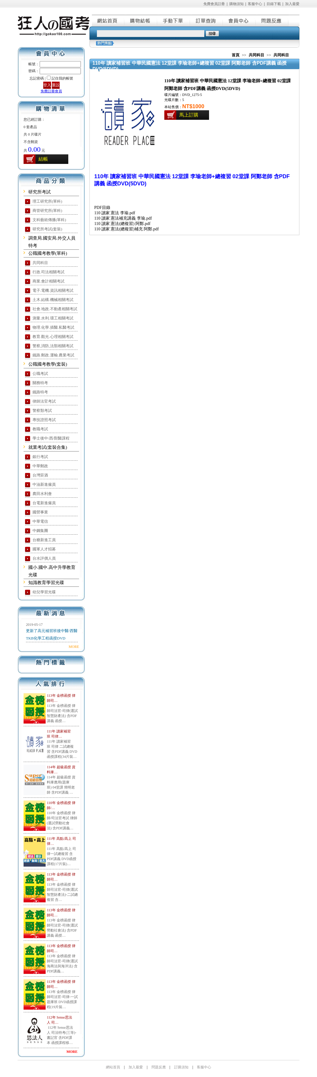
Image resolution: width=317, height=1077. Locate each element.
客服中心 (255, 4)
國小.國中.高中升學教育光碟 (51, 571)
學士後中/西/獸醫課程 (51, 438)
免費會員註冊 (214, 4)
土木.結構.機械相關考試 (53, 299)
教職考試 (40, 429)
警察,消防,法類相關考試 (53, 346)
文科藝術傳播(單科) (49, 220)
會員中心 (239, 20)
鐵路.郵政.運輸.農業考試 (53, 355)
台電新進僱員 (44, 503)
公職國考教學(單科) (47, 253)
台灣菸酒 (40, 475)
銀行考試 (40, 456)
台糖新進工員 (44, 540)
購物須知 (236, 4)
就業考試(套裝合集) (47, 447)
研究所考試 (39, 192)
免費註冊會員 (51, 91)
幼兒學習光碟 (44, 592)
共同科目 (40, 262)
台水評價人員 (44, 558)
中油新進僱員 (44, 484)
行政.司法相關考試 (48, 272)
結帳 (43, 159)
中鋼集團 (40, 530)
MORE (74, 647)
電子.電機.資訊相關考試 (53, 290)
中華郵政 (40, 466)
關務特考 (40, 383)
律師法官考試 (44, 401)
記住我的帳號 (62, 78)
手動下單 (173, 20)
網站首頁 (108, 20)
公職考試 (40, 373)
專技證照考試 (44, 420)
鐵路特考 (40, 392)
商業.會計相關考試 (48, 281)
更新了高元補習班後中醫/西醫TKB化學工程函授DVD (52, 634)
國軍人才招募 (44, 549)
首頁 (235, 55)
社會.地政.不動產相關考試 (55, 309)
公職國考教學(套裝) (47, 364)
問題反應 (272, 20)
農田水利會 (42, 493)
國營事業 (40, 512)
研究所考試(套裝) (47, 229)
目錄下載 (274, 4)
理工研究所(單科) (47, 201)
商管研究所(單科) (47, 210)
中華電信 (40, 521)
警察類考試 (42, 410)
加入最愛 (292, 4)
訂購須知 (181, 1067)
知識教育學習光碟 (46, 582)
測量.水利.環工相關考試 (53, 318)
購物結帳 (141, 20)
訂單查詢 (206, 20)
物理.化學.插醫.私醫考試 (53, 327)
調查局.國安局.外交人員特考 (51, 242)
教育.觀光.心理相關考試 (53, 336)
